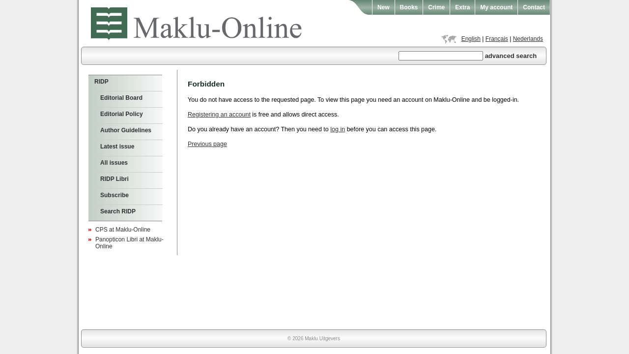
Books (409, 7)
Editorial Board (121, 97)
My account (496, 7)
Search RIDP (118, 211)
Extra (462, 7)
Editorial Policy (121, 114)
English (471, 38)
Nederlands (528, 38)
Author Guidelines (125, 130)
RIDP (101, 81)
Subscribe (114, 195)
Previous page (207, 144)
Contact (534, 7)
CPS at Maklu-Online (122, 229)
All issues (114, 162)
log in (337, 129)
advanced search (511, 55)
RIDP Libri (114, 179)
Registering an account (219, 114)
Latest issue (117, 146)
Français (497, 38)
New (383, 7)
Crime (436, 7)
